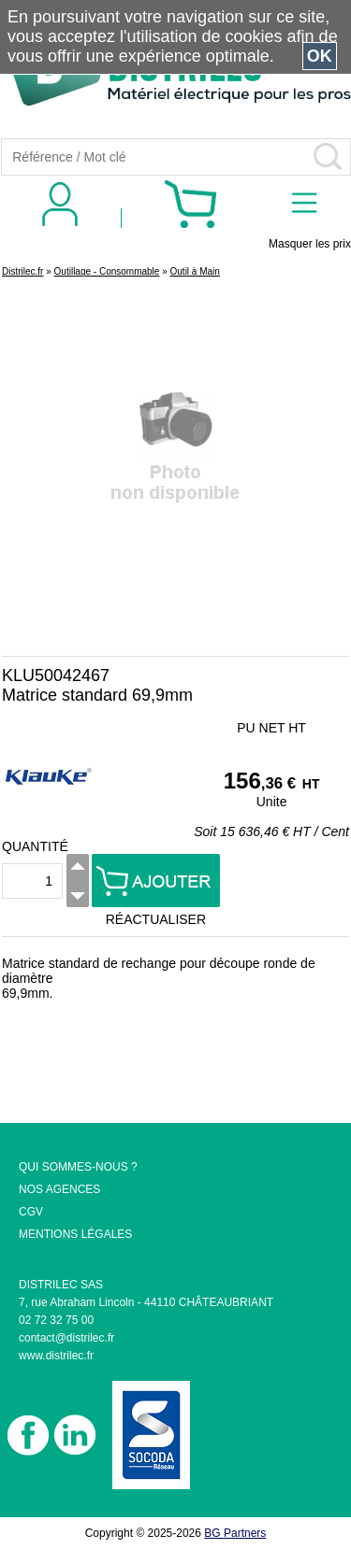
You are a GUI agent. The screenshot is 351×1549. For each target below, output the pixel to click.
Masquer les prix (310, 243)
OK (319, 56)
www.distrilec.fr (56, 1355)
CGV (31, 1211)
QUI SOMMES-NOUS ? (78, 1166)
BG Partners (235, 1533)
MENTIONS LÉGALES (75, 1234)
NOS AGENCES (59, 1189)
